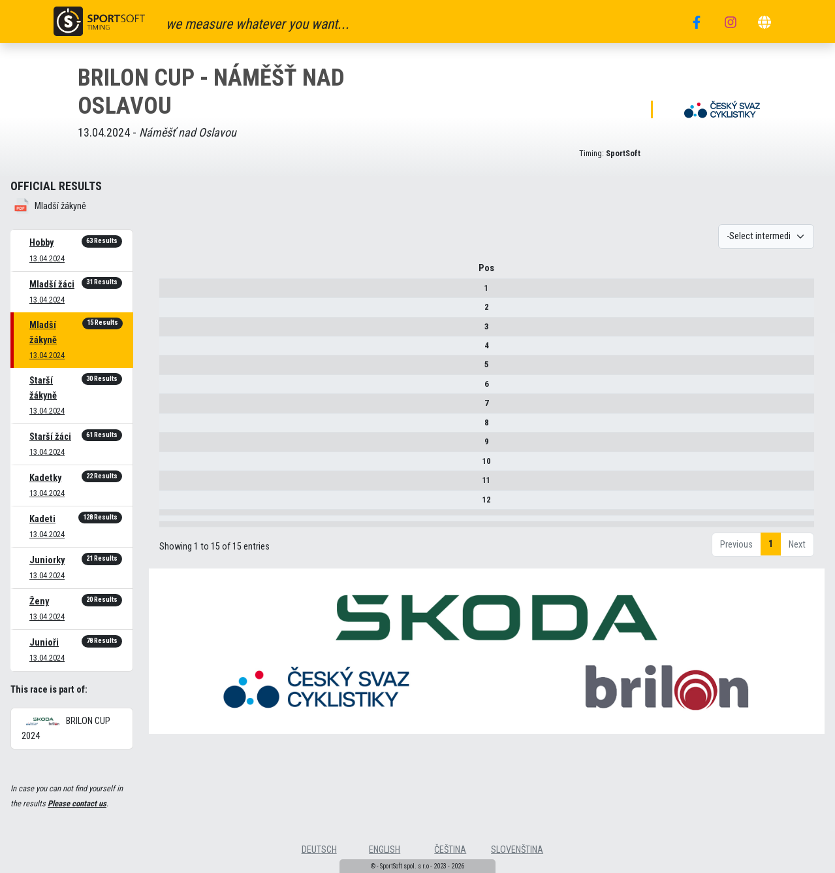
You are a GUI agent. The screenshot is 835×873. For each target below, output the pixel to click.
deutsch (319, 849)
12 (173, 504)
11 (173, 484)
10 (173, 465)
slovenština (517, 849)
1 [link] (770, 589)
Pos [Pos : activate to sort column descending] (173, 272)
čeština (450, 849)
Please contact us (77, 803)
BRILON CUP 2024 (66, 729)
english (384, 849)
